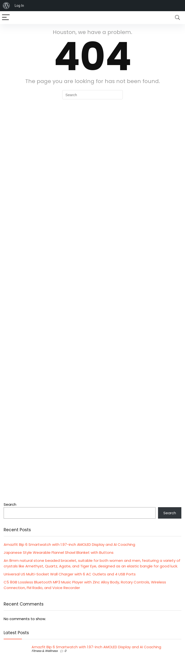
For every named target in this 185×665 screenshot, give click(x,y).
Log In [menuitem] (19, 6)
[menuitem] (6, 5)
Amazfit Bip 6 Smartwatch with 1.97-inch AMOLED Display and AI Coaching (69, 544)
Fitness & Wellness (45, 651)
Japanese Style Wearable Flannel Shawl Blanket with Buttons (59, 552)
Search (10, 504)
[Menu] (6, 17)
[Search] (177, 17)
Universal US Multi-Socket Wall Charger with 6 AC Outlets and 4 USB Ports (70, 574)
